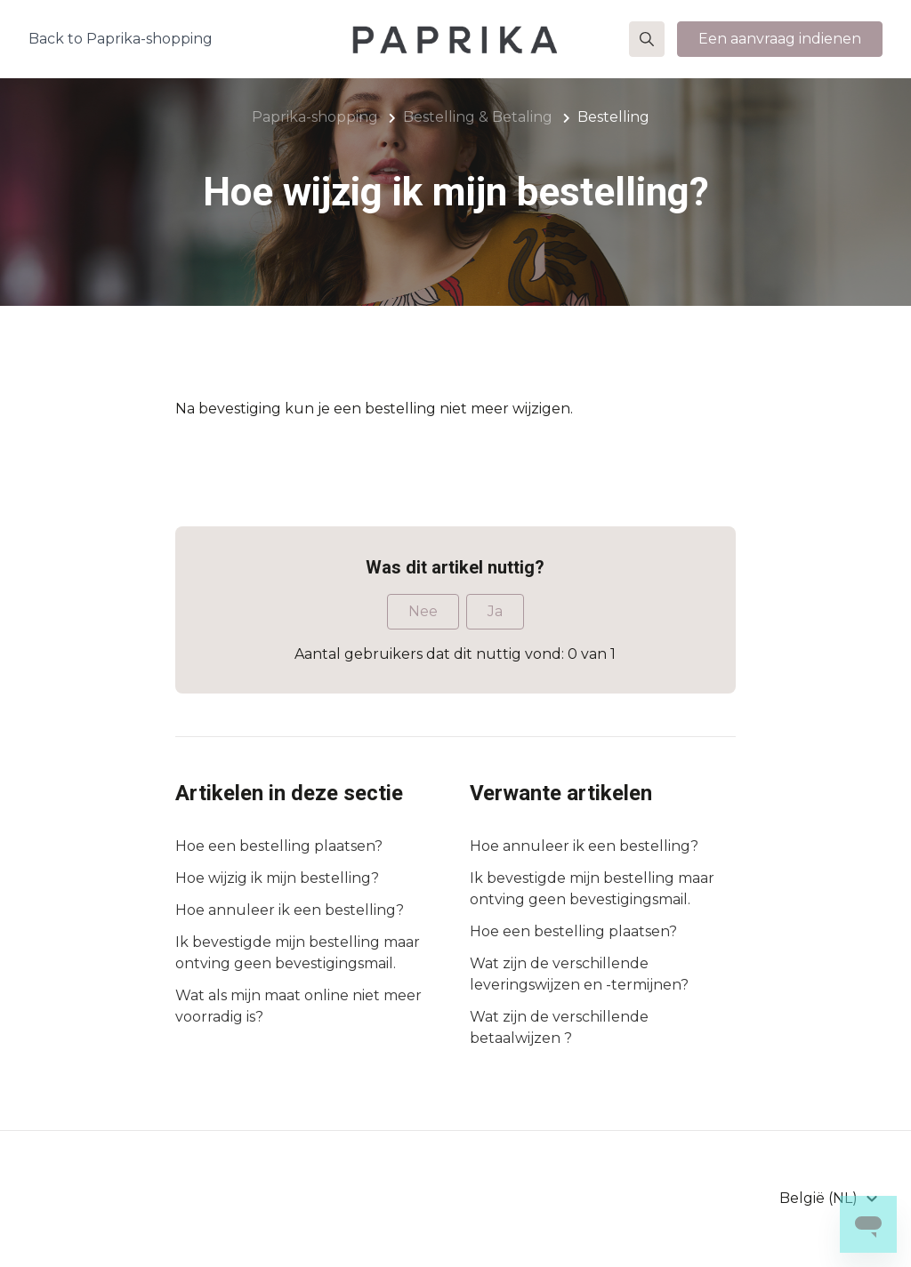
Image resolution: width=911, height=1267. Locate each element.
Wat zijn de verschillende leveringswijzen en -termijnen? (579, 974)
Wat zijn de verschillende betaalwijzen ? (559, 1027)
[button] (647, 39)
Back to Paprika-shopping (120, 38)
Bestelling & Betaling (477, 116)
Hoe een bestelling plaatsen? (279, 846)
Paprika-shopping (315, 116)
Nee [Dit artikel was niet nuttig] (423, 611)
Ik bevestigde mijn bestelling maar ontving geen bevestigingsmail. (297, 953)
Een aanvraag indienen (779, 38)
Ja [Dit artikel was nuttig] (495, 611)
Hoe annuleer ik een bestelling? (289, 910)
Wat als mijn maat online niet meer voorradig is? (298, 1006)
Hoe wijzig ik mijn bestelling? (277, 878)
